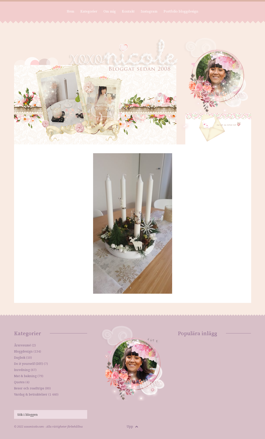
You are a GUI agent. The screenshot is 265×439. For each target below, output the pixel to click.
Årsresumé (22, 345)
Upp (132, 426)
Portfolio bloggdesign (181, 11)
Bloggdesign (23, 351)
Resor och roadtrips (29, 388)
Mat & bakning (25, 376)
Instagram (149, 11)
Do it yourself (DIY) (28, 364)
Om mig (109, 11)
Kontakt (128, 11)
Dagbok (19, 357)
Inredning (22, 370)
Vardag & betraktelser (30, 394)
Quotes (19, 382)
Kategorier (88, 11)
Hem (70, 11)
